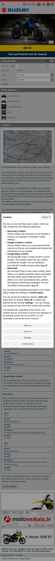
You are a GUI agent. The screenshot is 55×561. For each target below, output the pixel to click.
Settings (27, 338)
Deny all (27, 331)
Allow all (27, 325)
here (43, 265)
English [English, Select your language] (46, 217)
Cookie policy (27, 344)
